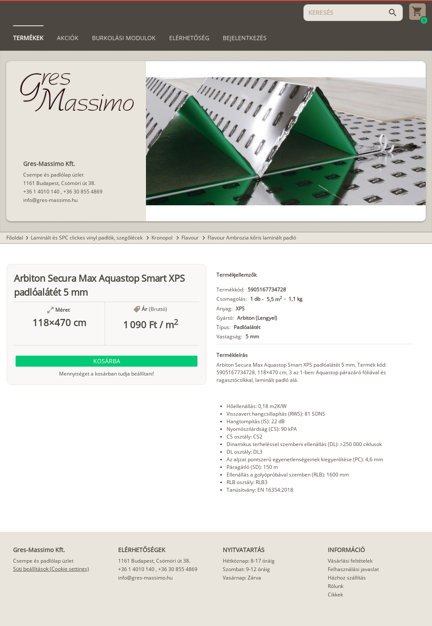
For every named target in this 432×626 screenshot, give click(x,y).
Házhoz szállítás (347, 577)
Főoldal (14, 237)
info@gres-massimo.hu (50, 200)
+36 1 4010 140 (41, 191)
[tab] (28, 38)
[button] (106, 361)
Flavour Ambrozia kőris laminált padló (252, 237)
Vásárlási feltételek (350, 560)
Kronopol (162, 237)
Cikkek (335, 594)
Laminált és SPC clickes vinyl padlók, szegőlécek (87, 237)
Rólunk (335, 586)
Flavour (190, 237)
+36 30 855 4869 (83, 191)
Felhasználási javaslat (353, 569)
